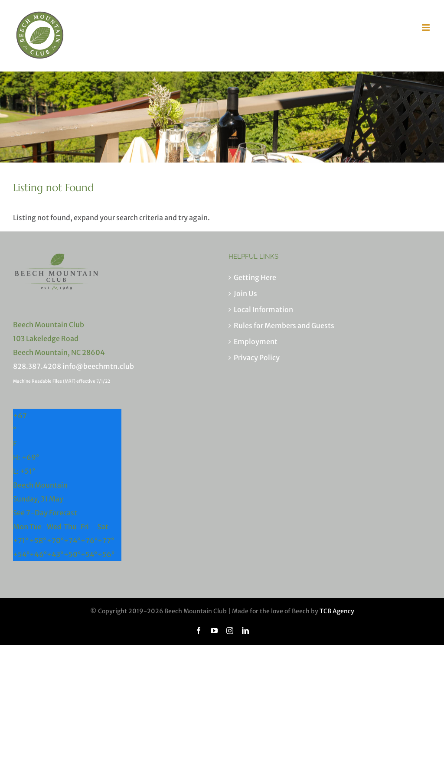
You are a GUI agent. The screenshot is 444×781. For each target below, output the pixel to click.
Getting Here (255, 277)
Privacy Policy (257, 357)
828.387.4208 (37, 366)
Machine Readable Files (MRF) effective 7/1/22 (61, 381)
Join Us (245, 293)
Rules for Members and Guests (284, 325)
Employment (256, 341)
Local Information (263, 309)
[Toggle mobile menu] (426, 27)
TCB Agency (337, 611)
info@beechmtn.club (98, 366)
